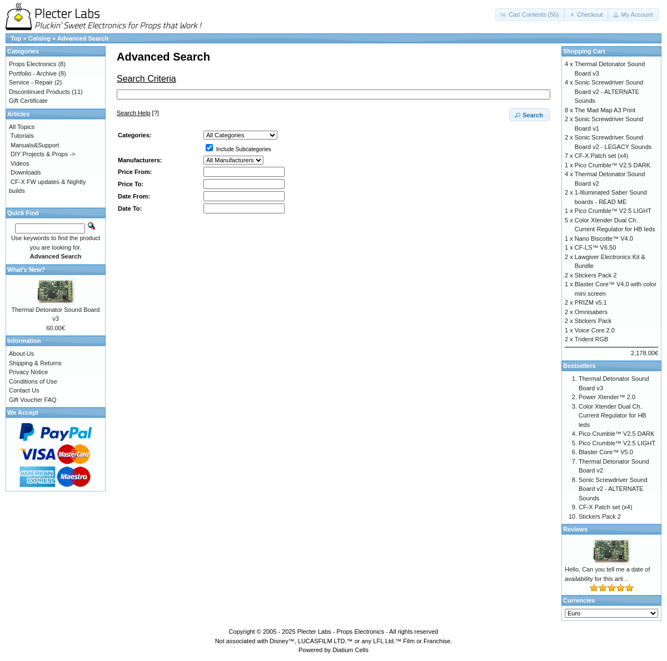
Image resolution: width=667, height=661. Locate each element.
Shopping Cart (584, 51)
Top (16, 38)
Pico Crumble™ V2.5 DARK (612, 165)
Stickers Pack (593, 320)
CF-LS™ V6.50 (595, 247)
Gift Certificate (28, 100)
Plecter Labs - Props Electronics (341, 631)
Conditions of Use (33, 381)
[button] (530, 14)
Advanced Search (82, 38)
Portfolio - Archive (33, 73)
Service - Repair (31, 82)
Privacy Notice (28, 372)
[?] (138, 113)
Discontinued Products (39, 91)
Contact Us (24, 390)
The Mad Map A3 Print (605, 110)
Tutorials (22, 135)
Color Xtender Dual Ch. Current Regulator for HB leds (612, 415)
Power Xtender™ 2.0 (607, 397)
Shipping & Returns (35, 363)
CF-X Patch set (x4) (602, 155)
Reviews (575, 529)
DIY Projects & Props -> (43, 154)
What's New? (26, 269)
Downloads (26, 172)
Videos (20, 163)
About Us (21, 353)
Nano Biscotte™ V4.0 (604, 238)
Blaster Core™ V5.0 (606, 452)
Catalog (39, 38)
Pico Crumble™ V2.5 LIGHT (613, 210)
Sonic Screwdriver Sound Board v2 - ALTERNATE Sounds (609, 91)
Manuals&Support (35, 145)
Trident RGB (592, 339)
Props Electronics (33, 64)
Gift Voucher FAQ (33, 399)
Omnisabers (591, 312)
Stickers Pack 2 (596, 275)
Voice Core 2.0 (595, 330)
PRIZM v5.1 (591, 302)
